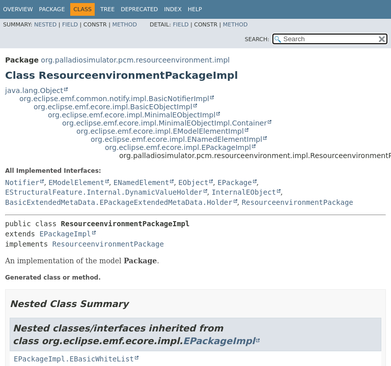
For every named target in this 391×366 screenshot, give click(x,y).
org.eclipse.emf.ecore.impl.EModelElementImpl (160, 131)
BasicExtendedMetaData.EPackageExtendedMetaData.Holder (119, 202)
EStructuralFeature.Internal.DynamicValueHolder (104, 192)
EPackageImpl (65, 234)
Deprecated (139, 9)
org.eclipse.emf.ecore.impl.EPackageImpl (178, 147)
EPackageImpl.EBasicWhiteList (74, 359)
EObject (193, 182)
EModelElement (76, 182)
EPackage (234, 182)
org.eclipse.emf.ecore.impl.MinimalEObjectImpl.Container (164, 123)
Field (70, 24)
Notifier (22, 182)
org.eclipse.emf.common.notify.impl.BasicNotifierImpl (114, 99)
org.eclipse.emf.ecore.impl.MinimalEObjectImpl (131, 115)
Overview (18, 9)
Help (195, 9)
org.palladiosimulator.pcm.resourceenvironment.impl (135, 60)
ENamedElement (142, 182)
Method (124, 24)
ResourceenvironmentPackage (297, 202)
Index (172, 9)
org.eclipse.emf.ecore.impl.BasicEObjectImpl (113, 107)
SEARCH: (257, 39)
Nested (45, 24)
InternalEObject (244, 192)
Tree (107, 9)
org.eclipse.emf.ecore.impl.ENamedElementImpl (176, 139)
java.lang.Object (34, 90)
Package (52, 9)
